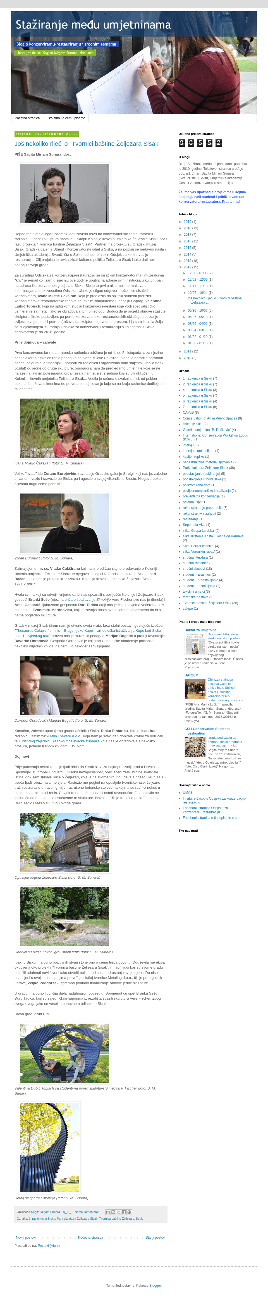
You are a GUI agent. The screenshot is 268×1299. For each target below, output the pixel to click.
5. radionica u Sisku (197, 395)
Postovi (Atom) (49, 1246)
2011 (188, 351)
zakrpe (188, 609)
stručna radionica (195, 563)
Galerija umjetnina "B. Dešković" (207, 430)
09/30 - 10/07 (198, 311)
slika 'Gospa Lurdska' (198, 531)
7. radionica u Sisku (197, 407)
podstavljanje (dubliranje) (201, 474)
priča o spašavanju (80, 599)
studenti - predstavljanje (200, 580)
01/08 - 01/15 (198, 343)
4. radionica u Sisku (197, 390)
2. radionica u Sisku (197, 384)
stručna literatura (195, 557)
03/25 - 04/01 (198, 324)
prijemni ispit (192, 502)
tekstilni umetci (194, 592)
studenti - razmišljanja (199, 586)
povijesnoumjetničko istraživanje (207, 491)
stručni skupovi (194, 569)
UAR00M (191, 675)
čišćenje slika (193, 424)
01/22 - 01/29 (198, 337)
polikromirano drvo (196, 485)
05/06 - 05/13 (198, 317)
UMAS (188, 793)
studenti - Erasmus (197, 574)
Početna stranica (27, 118)
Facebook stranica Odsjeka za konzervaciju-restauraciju (205, 810)
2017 (188, 235)
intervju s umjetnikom (198, 451)
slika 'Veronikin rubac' (199, 552)
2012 (188, 267)
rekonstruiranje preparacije (202, 508)
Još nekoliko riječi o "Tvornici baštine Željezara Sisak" (88, 143)
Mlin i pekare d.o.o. (65, 736)
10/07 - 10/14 (198, 293)
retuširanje (190, 519)
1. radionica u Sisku (42, 1218)
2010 (188, 358)
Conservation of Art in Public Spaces (210, 418)
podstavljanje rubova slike (202, 479)
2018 (188, 228)
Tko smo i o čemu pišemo (66, 118)
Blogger (155, 1286)
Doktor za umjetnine (201, 630)
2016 (188, 241)
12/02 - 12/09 (198, 280)
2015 (188, 248)
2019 (188, 222)
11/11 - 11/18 (198, 286)
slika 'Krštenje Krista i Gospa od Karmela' (213, 536)
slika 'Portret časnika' (198, 546)
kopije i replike (193, 457)
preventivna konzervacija (201, 496)
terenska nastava (195, 597)
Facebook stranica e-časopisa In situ (210, 818)
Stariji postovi (156, 1238)
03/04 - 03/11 (198, 330)
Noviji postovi (26, 1238)
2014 (188, 254)
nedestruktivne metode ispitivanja (207, 462)
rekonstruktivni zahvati (199, 514)
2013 (188, 261)
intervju (188, 445)
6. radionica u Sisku (197, 401)
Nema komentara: (87, 1212)
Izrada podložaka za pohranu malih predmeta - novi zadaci (225, 742)
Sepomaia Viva (194, 525)
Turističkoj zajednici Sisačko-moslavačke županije (59, 741)
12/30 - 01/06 (198, 273)
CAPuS (188, 412)
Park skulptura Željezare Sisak (77, 1218)
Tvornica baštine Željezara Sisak (121, 1218)
